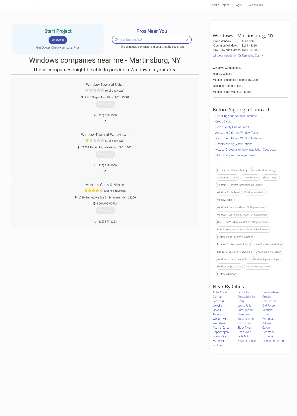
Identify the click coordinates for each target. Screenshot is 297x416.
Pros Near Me (79, 386)
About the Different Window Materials (239, 138)
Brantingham (270, 292)
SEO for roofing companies (209, 400)
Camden (218, 297)
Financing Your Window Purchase (236, 116)
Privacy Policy (202, 386)
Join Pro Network (137, 382)
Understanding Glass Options (233, 144)
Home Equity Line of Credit (232, 127)
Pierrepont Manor (273, 341)
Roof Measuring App (139, 391)
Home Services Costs (84, 382)
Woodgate (268, 319)
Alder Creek (220, 292)
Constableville (246, 297)
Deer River (244, 332)
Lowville (218, 305)
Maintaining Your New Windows (235, 155)
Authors (199, 391)
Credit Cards (223, 121)
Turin (265, 314)
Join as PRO (255, 5)
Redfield (267, 310)
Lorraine (267, 336)
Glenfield (218, 301)
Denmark (268, 332)
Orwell (217, 310)
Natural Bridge (247, 341)
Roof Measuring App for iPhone (145, 395)
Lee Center (269, 301)
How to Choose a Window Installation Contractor (246, 149)
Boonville (243, 292)
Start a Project (220, 5)
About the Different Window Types (236, 133)
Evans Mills (219, 336)
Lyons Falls (244, 305)
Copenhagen (221, 332)
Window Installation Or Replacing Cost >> (239, 55)
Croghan (267, 297)
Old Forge (268, 305)
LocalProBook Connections (210, 395)
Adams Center (222, 327)
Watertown (220, 323)
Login (238, 5)
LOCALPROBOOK (56, 5)
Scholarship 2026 (204, 382)
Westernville (220, 319)
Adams (266, 323)
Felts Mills (244, 336)
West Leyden (246, 319)
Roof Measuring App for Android (145, 400)
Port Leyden (245, 310)
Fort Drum (244, 323)
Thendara (244, 314)
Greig (241, 301)
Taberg (217, 314)
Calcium (267, 327)
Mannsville (219, 341)
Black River (244, 327)
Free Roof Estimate (82, 395)
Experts (132, 386)
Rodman (218, 345)
